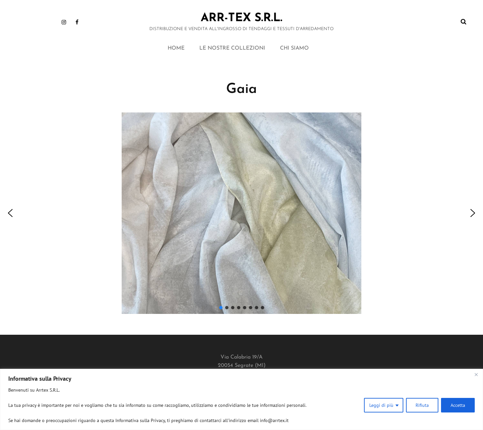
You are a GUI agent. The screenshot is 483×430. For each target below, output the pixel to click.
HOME (176, 48)
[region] (241, 399)
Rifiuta (422, 405)
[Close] (476, 374)
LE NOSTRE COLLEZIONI (232, 48)
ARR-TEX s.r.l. (241, 18)
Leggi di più (381, 405)
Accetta (458, 405)
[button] (10, 213)
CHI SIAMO (294, 48)
